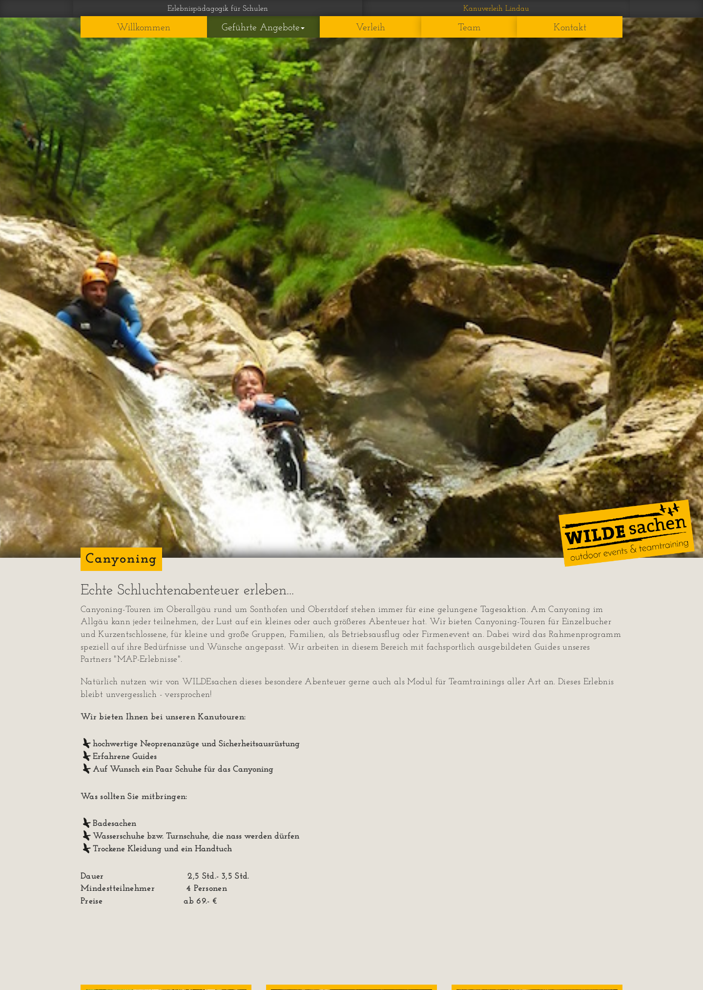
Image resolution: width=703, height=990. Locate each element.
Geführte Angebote (263, 28)
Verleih (370, 28)
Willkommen (143, 28)
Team (469, 28)
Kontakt (570, 28)
